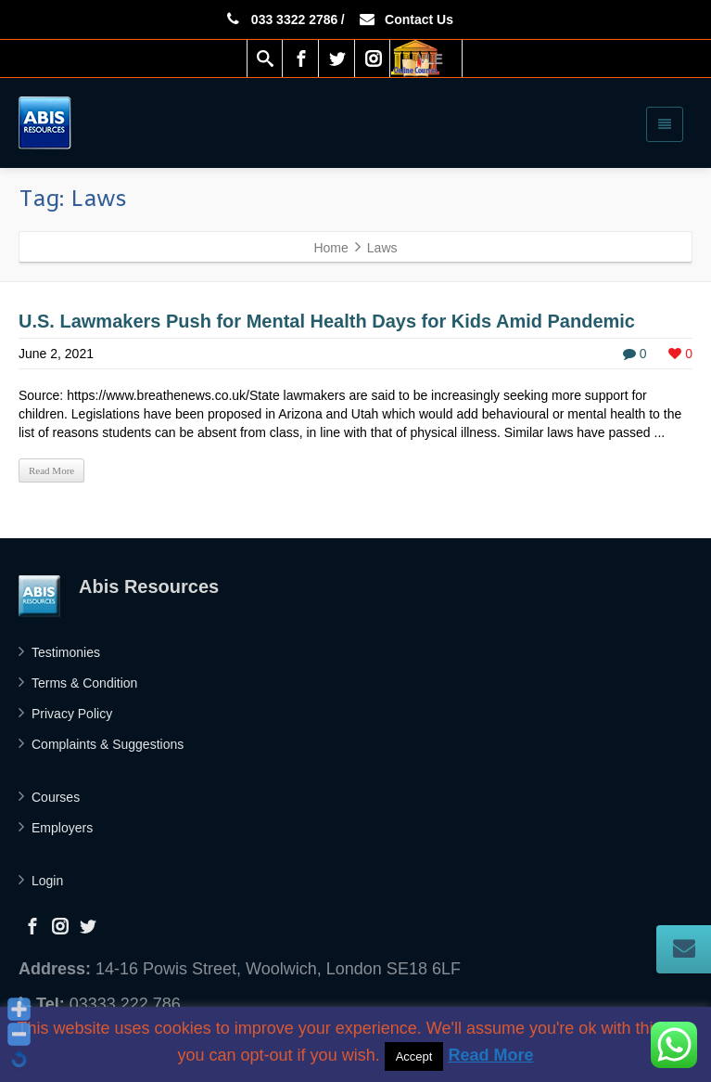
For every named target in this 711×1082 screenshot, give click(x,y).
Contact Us (405, 19)
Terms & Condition (84, 683)
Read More (51, 470)
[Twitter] (337, 58)
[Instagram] (373, 58)
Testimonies (66, 652)
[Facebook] (301, 58)
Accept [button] (414, 1056)
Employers (62, 827)
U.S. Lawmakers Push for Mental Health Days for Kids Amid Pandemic (327, 321)
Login (47, 880)
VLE (430, 58)
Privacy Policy (72, 713)
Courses (56, 797)
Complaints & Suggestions (108, 744)
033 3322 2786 (280, 19)
